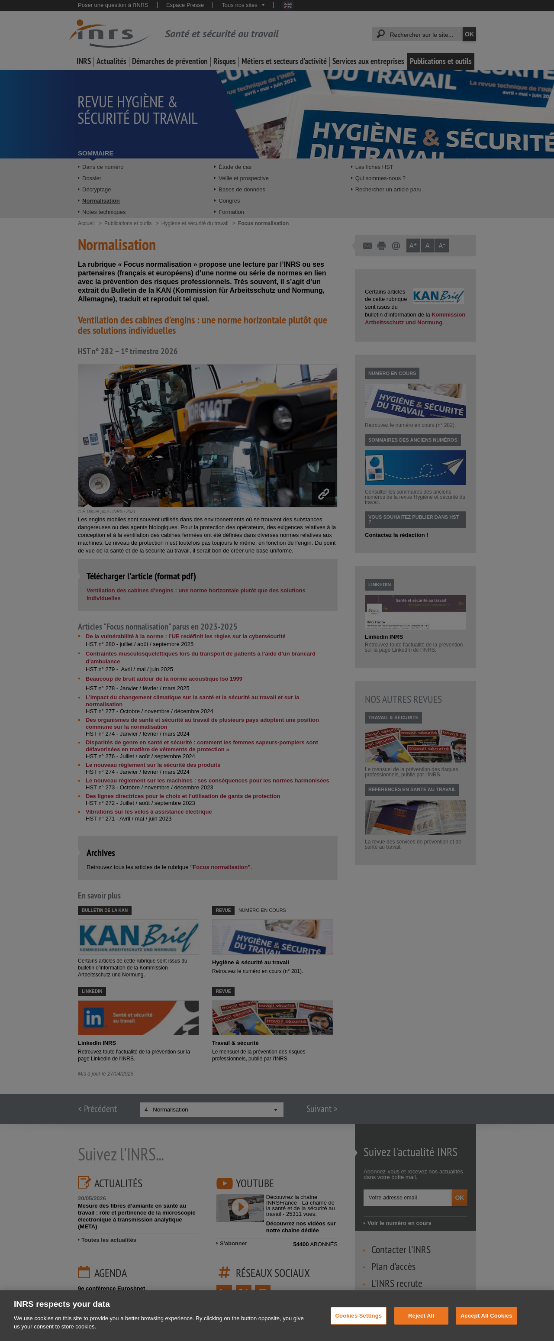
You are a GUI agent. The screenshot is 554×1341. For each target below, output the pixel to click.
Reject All (421, 1328)
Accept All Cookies (486, 1328)
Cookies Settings (358, 1328)
